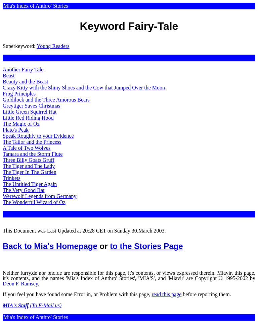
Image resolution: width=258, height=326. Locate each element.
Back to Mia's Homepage (50, 246)
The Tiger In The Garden (29, 172)
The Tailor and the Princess (32, 142)
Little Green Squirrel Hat (29, 112)
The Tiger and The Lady (29, 166)
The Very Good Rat (24, 190)
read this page (166, 294)
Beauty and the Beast (25, 81)
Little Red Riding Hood (28, 118)
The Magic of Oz (21, 124)
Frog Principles (19, 93)
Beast (9, 75)
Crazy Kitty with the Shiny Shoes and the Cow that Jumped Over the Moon (84, 87)
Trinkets (11, 178)
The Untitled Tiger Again (30, 184)
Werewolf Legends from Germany (40, 196)
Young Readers (53, 46)
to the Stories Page (146, 246)
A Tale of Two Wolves (26, 148)
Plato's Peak (16, 130)
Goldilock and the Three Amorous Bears (46, 100)
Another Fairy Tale (23, 69)
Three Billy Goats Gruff (28, 160)
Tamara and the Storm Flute (32, 154)
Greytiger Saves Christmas (31, 106)
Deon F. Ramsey (20, 283)
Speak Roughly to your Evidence (38, 136)
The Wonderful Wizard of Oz (34, 202)
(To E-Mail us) (46, 305)
